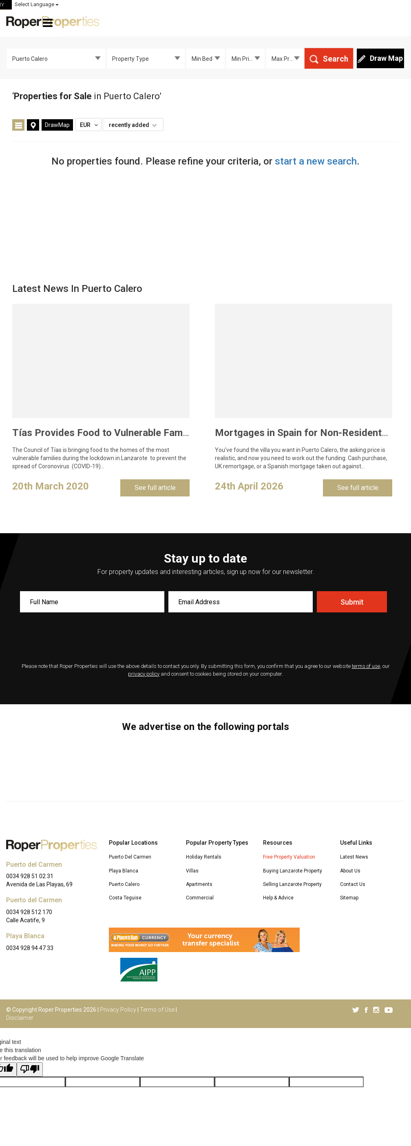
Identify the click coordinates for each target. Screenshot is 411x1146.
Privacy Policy (118, 1009)
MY (326, 5)
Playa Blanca (123, 871)
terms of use (366, 666)
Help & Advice (278, 898)
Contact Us (352, 884)
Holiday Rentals (203, 857)
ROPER (256, 5)
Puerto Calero (124, 884)
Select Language (383, 4)
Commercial (200, 898)
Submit (352, 602)
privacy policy (143, 674)
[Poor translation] (30, 1069)
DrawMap (57, 125)
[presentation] (205, 638)
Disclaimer (19, 1018)
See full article (155, 488)
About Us (350, 871)
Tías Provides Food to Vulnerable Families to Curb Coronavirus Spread (169, 432)
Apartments (199, 884)
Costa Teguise (125, 898)
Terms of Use (157, 1009)
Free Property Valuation (289, 857)
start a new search (316, 161)
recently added (135, 125)
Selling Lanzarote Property (292, 884)
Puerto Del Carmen (130, 857)
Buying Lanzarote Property (292, 871)
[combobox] (56, 58)
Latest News (354, 857)
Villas (192, 871)
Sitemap (349, 898)
